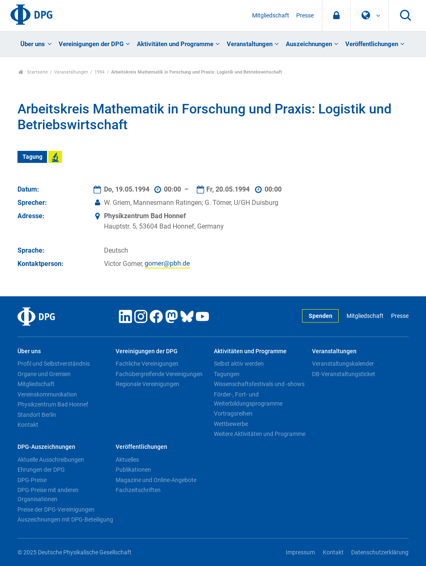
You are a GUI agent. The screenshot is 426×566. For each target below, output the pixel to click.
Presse (305, 15)
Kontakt (27, 424)
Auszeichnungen (309, 44)
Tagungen (227, 374)
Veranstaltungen (249, 44)
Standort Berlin (36, 414)
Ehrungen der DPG (41, 469)
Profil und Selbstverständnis (53, 363)
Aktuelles (127, 459)
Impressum (300, 552)
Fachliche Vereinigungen (147, 363)
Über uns (32, 44)
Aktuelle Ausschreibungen (50, 459)
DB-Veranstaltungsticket (343, 374)
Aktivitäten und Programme (175, 44)
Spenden (320, 316)
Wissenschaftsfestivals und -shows (259, 384)
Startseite (33, 72)
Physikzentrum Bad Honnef (52, 404)
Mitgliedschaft (270, 15)
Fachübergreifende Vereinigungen (159, 374)
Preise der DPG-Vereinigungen (55, 509)
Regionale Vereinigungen (147, 384)
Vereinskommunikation (47, 394)
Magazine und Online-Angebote (156, 480)
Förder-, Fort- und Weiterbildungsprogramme (248, 399)
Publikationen (133, 469)
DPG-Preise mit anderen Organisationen (48, 494)
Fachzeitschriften (138, 490)
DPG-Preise (32, 480)
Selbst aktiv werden (239, 363)
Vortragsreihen (233, 413)
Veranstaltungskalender (343, 363)
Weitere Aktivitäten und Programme (259, 434)
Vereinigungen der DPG (91, 44)
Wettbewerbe (231, 424)
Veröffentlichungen (371, 44)
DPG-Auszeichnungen (46, 446)
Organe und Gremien (44, 374)
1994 (99, 72)
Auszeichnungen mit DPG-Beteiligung (65, 519)
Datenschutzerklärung (380, 552)
